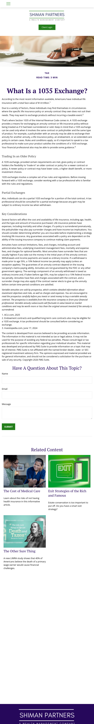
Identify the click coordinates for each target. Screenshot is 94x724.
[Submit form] (8, 426)
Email (4, 388)
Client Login (47, 27)
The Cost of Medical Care (22, 491)
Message (6, 404)
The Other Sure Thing (19, 551)
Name (5, 373)
